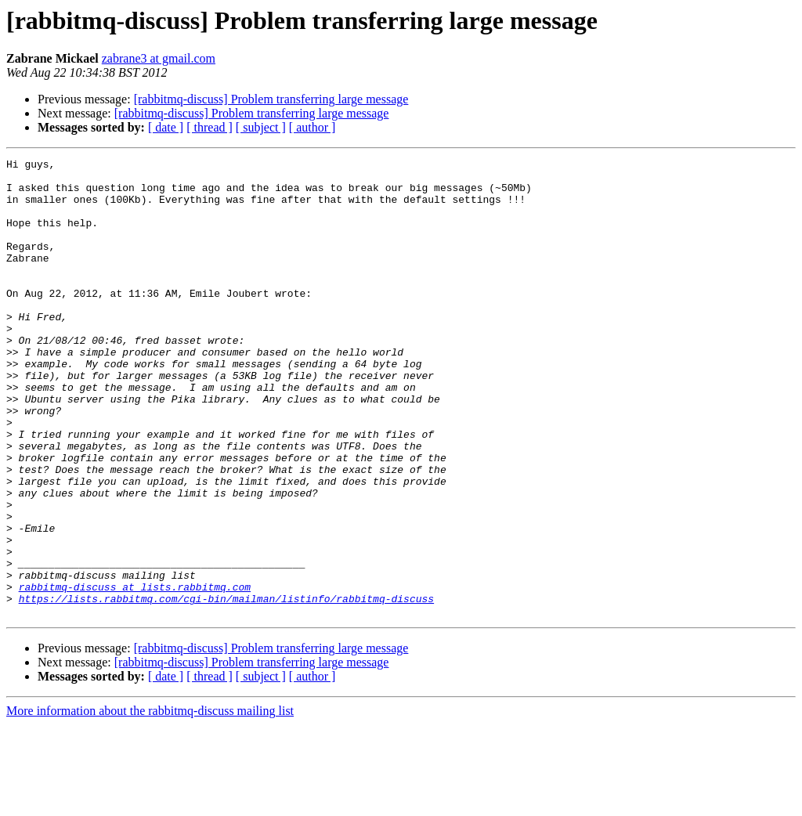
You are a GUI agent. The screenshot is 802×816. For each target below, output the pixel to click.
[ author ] (312, 127)
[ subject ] (261, 127)
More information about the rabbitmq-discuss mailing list (150, 802)
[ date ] (165, 127)
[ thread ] (209, 127)
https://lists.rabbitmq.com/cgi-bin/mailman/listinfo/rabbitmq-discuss (226, 688)
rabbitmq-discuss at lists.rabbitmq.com (135, 673)
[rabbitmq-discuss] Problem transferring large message (271, 99)
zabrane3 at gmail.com (158, 58)
